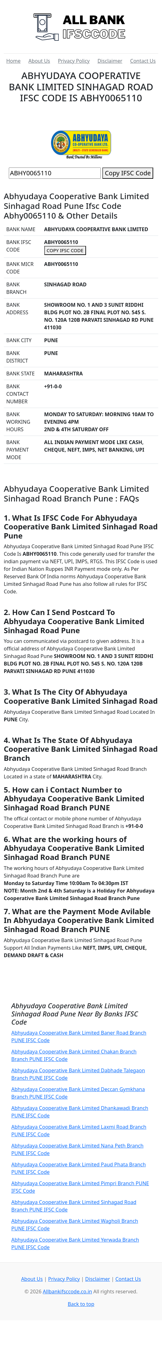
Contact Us (143, 60)
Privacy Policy (74, 60)
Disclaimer (110, 60)
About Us (39, 60)
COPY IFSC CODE (65, 250)
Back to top (81, 1304)
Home (13, 60)
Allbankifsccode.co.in (67, 1291)
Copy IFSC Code (128, 173)
